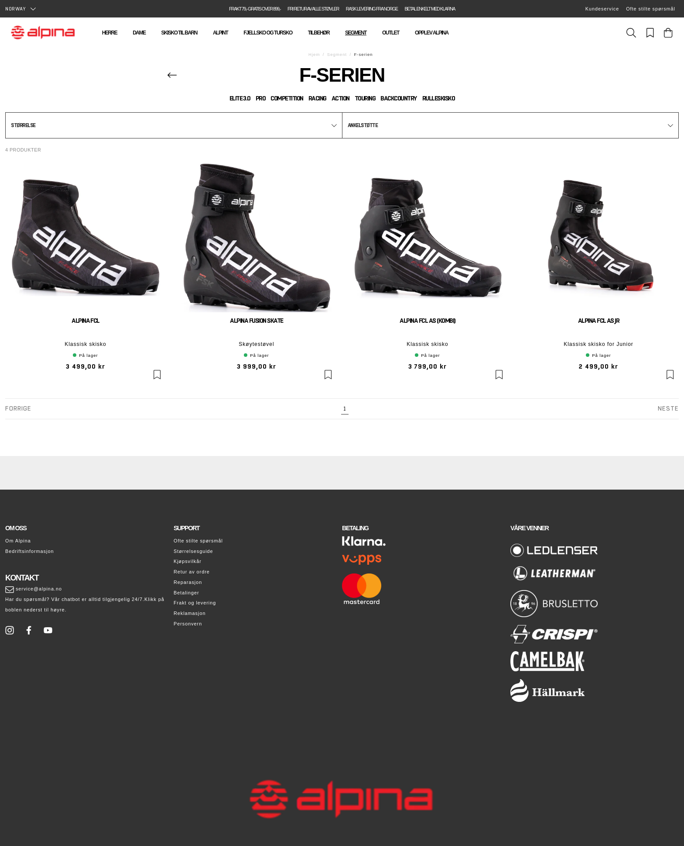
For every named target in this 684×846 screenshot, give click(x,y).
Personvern (188, 623)
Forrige (18, 408)
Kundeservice (602, 8)
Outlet (390, 33)
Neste (668, 408)
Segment (355, 33)
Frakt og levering (195, 602)
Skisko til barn (179, 33)
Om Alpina (18, 540)
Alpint (220, 33)
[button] (174, 125)
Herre (109, 33)
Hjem (314, 54)
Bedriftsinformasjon (29, 551)
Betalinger (186, 592)
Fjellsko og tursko (267, 33)
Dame (139, 33)
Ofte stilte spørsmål (650, 8)
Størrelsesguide (193, 551)
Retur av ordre (192, 571)
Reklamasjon (189, 613)
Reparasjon (188, 582)
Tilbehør (318, 33)
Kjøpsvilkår (188, 561)
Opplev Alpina (431, 33)
